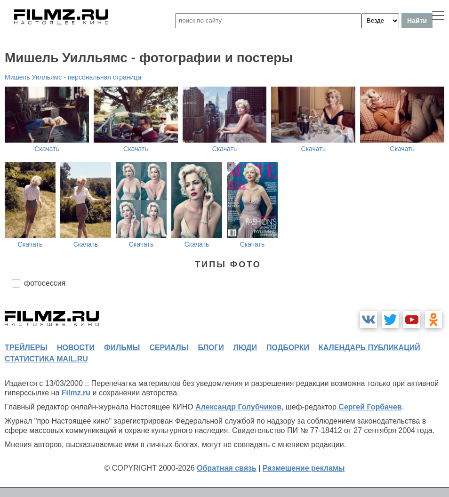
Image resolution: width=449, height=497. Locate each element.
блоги (211, 348)
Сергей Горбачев (369, 407)
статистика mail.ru (46, 359)
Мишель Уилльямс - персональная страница (73, 77)
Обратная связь (227, 468)
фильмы (122, 348)
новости (76, 348)
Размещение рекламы (304, 468)
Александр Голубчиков (238, 407)
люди (245, 348)
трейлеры (26, 348)
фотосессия (44, 283)
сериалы (168, 348)
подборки (287, 348)
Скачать (46, 148)
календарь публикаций (369, 348)
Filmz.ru (76, 393)
